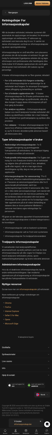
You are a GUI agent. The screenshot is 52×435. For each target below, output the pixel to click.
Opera (7, 319)
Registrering (42, 3)
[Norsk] (42, 395)
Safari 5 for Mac (12, 315)
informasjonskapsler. (23, 424)
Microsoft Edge (11, 323)
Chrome (8, 303)
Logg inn (28, 3)
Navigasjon (11, 12)
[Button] (26, 347)
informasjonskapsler (28, 289)
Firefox (8, 307)
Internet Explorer (12, 311)
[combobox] (42, 395)
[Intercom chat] (47, 424)
